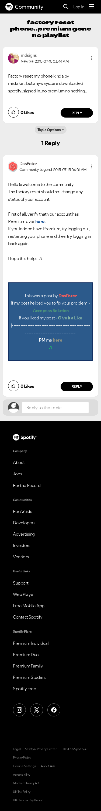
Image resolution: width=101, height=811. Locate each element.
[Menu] (92, 7)
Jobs (17, 474)
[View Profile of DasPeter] (28, 163)
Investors (21, 545)
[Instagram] (19, 709)
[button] (92, 58)
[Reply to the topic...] (55, 407)
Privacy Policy (22, 758)
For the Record (26, 485)
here (40, 221)
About (19, 462)
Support (21, 583)
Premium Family (28, 666)
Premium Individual (30, 643)
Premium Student (29, 677)
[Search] (66, 7)
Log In (78, 7)
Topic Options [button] (49, 129)
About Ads (48, 766)
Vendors (21, 557)
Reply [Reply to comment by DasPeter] (76, 386)
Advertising (24, 534)
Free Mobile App (28, 606)
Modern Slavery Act (26, 783)
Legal (17, 749)
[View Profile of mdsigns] (29, 55)
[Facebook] (53, 709)
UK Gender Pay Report (28, 800)
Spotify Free (24, 689)
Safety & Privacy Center (41, 749)
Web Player (24, 594)
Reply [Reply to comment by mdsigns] (76, 113)
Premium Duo (26, 655)
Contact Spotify (28, 617)
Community (24, 7)
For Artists (22, 511)
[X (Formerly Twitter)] (36, 709)
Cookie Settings (24, 766)
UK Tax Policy (21, 792)
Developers (24, 523)
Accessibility (21, 775)
